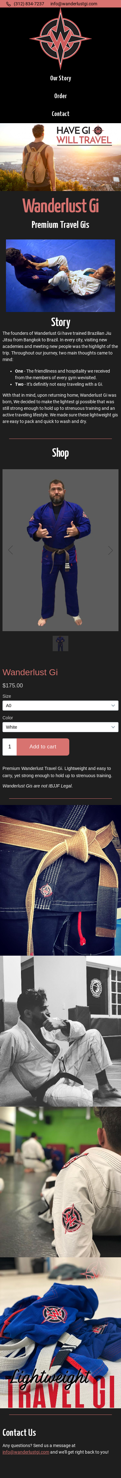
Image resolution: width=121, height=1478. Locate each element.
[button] (60, 79)
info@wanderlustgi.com (26, 1452)
